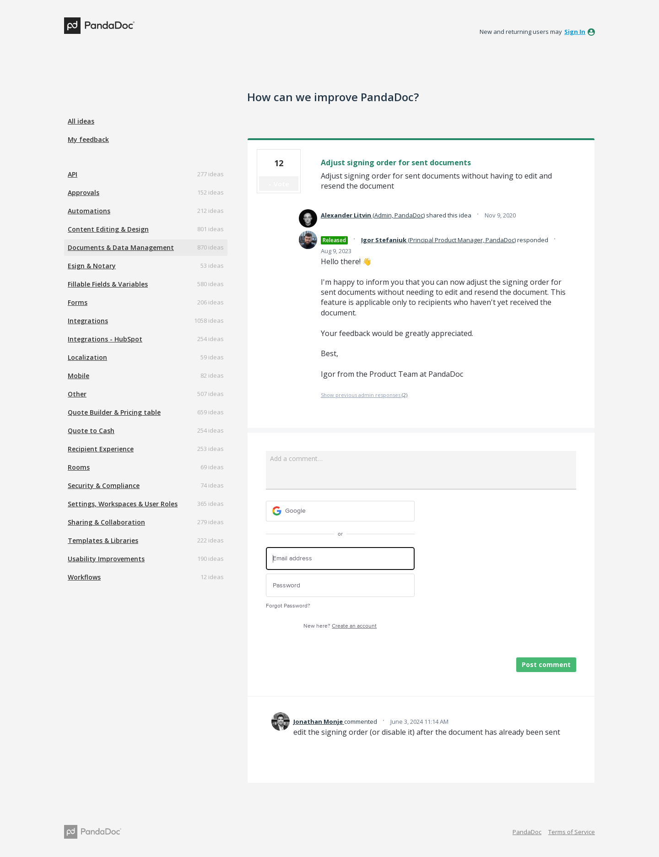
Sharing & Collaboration (106, 522)
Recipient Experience (101, 449)
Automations (89, 210)
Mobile (78, 375)
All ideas (81, 121)
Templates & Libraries (103, 540)
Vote (281, 183)
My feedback (88, 139)
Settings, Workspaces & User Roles (123, 503)
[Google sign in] (340, 511)
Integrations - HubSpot (105, 339)
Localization (87, 357)
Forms (77, 302)
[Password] (340, 585)
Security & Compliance (104, 485)
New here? (340, 626)
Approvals (83, 192)
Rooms (79, 467)
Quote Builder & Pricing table (114, 412)
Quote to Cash (91, 430)
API (72, 174)
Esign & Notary (92, 265)
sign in (574, 31)
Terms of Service (571, 832)
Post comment (546, 664)
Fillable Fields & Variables (108, 284)
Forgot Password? (288, 605)
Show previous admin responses (364, 394)
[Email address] (340, 558)
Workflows (84, 577)
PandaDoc (527, 832)
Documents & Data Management (121, 247)
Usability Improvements (106, 558)
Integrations (88, 320)
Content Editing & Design (108, 229)
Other (77, 394)
